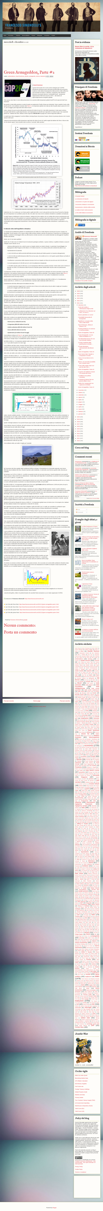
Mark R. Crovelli (91, 879)
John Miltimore (78, 831)
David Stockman (20, 76)
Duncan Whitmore (84, 743)
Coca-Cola (95, 713)
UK (78, 1004)
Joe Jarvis (83, 828)
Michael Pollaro (89, 898)
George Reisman (89, 773)
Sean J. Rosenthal (87, 967)
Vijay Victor (91, 1010)
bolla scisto (81, 691)
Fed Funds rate (79, 1086)
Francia (79, 761)
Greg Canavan (90, 785)
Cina (87, 710)
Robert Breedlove (94, 949)
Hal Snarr (87, 792)
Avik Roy (84, 675)
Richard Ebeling (81, 944)
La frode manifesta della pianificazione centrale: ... (85, 343)
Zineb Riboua (83, 1025)
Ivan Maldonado (92, 807)
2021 (78, 303)
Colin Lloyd (77, 715)
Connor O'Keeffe (79, 716)
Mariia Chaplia (87, 878)
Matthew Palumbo (93, 886)
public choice (91, 937)
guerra (87, 789)
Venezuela (78, 1007)
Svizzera (94, 986)
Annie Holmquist (84, 666)
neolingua (77, 908)
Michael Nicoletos (95, 897)
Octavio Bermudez (87, 916)
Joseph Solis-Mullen (88, 840)
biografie (81, 681)
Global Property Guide (81, 1092)
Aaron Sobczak (79, 649)
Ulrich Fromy (86, 1004)
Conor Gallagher (89, 716)
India (94, 800)
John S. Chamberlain (85, 834)
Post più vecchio (65, 701)
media (84, 888)
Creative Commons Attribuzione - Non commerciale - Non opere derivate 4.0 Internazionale (85, 1162)
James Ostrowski (93, 815)
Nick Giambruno (81, 910)
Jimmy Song (78, 826)
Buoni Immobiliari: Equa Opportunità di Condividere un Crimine (90, 562)
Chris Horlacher (91, 704)
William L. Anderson (85, 1021)
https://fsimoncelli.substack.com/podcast (86, 185)
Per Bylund (89, 926)
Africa (82, 651)
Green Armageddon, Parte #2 (86, 387)
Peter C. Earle (84, 928)
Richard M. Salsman (92, 944)
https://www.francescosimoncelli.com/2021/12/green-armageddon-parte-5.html (39, 612)
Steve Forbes (91, 982)
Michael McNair (88, 895)
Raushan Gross (85, 941)
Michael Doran (78, 892)
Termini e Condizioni (80, 1172)
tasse (87, 988)
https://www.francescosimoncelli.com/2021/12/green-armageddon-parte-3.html (39, 607)
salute (76, 962)
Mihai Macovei (81, 901)
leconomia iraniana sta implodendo (85, 468)
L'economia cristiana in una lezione (84, 204)
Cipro (76, 712)
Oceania (77, 916)
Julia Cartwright (85, 844)
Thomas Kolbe (87, 994)
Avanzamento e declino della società (85, 207)
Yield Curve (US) (79, 1111)
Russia (88, 959)
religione (94, 941)
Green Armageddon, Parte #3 (86, 369)
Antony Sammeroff (93, 669)
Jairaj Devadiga (84, 812)
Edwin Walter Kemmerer (91, 749)
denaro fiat (85, 734)
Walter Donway (86, 1015)
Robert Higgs (81, 950)
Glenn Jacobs (84, 780)
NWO (93, 915)
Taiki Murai (78, 988)
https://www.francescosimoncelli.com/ (34, 598)
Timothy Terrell (94, 997)
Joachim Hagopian (88, 826)
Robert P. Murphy (86, 952)
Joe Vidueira (92, 828)
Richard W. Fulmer (88, 945)
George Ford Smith (93, 772)
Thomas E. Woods (87, 993)
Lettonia (77, 862)
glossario (92, 780)
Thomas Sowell (83, 996)
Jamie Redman (90, 816)
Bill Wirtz (93, 680)
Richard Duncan (95, 942)
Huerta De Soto (91, 797)
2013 (78, 433)
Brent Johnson (90, 694)
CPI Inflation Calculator (81, 1081)
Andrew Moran (79, 665)
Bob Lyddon (90, 683)
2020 (78, 417)
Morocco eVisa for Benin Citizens (84, 483)
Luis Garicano (84, 870)
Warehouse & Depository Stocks (84, 1105)
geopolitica (82, 772)
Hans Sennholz (94, 792)
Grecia (81, 785)
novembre (81, 390)
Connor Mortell (94, 715)
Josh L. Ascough (87, 841)
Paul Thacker (92, 923)
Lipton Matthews (88, 864)
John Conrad (85, 829)
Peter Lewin (82, 929)
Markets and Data (80, 1094)
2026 (78, 291)
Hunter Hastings (78, 799)
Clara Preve (83, 712)
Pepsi (82, 926)
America (90, 659)
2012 (78, 436)
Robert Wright (94, 953)
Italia (83, 807)
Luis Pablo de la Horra (94, 870)
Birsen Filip (96, 681)
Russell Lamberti (79, 959)
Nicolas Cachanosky (82, 911)
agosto (80, 397)
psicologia (82, 937)
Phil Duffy (95, 932)
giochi (84, 778)
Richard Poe (78, 945)
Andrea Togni (89, 662)
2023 (78, 298)
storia (83, 985)
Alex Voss (90, 654)
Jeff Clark (82, 822)
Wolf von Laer (95, 1021)
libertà (91, 862)
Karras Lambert (83, 849)
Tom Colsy (77, 999)
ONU (86, 918)
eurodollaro (84, 756)
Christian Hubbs (84, 707)
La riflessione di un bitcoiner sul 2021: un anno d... (86, 311)
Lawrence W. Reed (86, 859)
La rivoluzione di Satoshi (81, 199)
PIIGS (88, 934)
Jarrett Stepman (85, 818)
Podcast (33, 35)
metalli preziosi (83, 891)
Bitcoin (79, 683)
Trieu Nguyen (94, 1001)
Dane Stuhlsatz (88, 720)
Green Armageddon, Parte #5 (86, 332)
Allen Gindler (95, 657)
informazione (90, 802)
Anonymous (78, 461)
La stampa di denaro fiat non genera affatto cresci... (86, 380)
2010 (78, 440)
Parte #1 (29, 106)
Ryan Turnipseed (94, 961)
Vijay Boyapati (87, 1009)
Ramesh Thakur (88, 939)
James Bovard (78, 813)
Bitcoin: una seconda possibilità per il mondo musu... (86, 362)
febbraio (80, 411)
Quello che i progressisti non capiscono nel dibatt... (86, 384)
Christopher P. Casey (80, 709)
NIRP (78, 914)
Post (78, 509)
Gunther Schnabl (95, 790)
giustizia (91, 778)
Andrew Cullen (84, 663)
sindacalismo (95, 972)
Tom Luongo (85, 999)
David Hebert (90, 727)
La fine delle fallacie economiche (84, 212)
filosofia (79, 759)
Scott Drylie (77, 965)
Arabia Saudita (79, 670)
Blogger (54, 1207)
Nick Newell (96, 910)
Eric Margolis (96, 751)
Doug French (86, 740)
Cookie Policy (78, 1169)
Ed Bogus (77, 747)
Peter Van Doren (91, 931)
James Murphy (83, 815)
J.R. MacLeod (86, 809)
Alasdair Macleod (93, 651)
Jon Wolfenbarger (93, 837)
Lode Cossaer (96, 866)
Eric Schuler (86, 753)
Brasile (94, 693)
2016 (78, 426)
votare (94, 1013)
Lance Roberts (88, 856)
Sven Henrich (78, 986)
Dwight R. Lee (93, 743)
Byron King (94, 698)
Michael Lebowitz (93, 894)
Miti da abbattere (25, 35)
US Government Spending (82, 1103)
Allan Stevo (86, 657)
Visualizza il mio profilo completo (84, 280)
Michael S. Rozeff (88, 900)
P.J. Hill (92, 918)
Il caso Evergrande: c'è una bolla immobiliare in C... (85, 335)
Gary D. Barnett (95, 768)
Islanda (77, 807)
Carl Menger (92, 700)
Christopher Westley (92, 709)
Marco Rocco (85, 876)
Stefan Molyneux (85, 979)
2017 (78, 424)
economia (88, 745)
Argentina (89, 670)
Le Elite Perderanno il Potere (89, 526)
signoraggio (93, 971)
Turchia (84, 1002)
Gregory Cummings (85, 787)
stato (97, 976)
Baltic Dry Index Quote (81, 1075)
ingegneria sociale (81, 806)
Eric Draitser (82, 751)
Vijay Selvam (83, 1010)
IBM (94, 799)
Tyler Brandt (92, 1002)
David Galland (96, 725)
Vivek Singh (91, 1012)
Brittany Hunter (81, 697)
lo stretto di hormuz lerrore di (86, 491)
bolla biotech (89, 685)
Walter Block (78, 1015)
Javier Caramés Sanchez (89, 820)
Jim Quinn (88, 825)
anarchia (96, 660)
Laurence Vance (88, 858)
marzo (80, 409)
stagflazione (88, 976)
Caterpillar (96, 701)
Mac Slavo (86, 872)
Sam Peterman (85, 962)
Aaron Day (77, 648)
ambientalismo (11, 76)
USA (92, 1004)
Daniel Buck (96, 720)
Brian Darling (84, 696)
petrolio (26, 76)
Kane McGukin (93, 845)
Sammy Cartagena (95, 962)
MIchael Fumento (83, 894)
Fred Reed (83, 765)
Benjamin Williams (81, 678)
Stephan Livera (80, 980)
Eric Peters (79, 753)
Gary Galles (80, 770)
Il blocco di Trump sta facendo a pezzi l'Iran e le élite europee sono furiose (90, 538)
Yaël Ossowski (88, 1022)
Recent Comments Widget (94, 498)
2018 (78, 421)
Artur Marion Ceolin (85, 673)
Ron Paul (77, 956)
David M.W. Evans (80, 730)
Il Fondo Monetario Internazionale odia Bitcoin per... (86, 348)
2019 (78, 419)
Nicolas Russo (93, 911)
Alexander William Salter (87, 656)
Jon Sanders (84, 837)
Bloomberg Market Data (81, 1078)
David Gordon (80, 727)
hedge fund (83, 795)
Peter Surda (82, 931)
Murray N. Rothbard (83, 906)
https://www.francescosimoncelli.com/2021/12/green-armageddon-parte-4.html (39, 609)
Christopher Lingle (94, 707)
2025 (78, 293)
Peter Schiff (89, 929)
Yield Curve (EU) (79, 1108)
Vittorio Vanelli (83, 1012)
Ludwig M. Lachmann (86, 869)
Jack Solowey (94, 809)
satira (86, 964)
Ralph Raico (80, 939)
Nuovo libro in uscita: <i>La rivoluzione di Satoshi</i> (84, 47)
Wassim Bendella (90, 1016)
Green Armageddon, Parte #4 (86, 351)
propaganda (32, 76)
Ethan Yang (89, 754)
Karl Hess (87, 847)
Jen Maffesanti (96, 823)
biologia (88, 681)
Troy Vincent (78, 1002)
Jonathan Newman (79, 838)
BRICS (97, 696)
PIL (95, 934)
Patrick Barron (83, 919)
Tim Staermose (85, 997)
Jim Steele (95, 825)
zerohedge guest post (93, 1024)
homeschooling (79, 797)
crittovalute (96, 718)
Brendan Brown (79, 694)
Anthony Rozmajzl (94, 666)
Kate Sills (92, 849)
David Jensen (85, 728)
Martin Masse (96, 882)
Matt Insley (95, 885)
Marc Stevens (87, 875)
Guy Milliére (80, 792)
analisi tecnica (85, 660)
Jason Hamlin (94, 818)
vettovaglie (88, 1007)
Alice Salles (79, 657)
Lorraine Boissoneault (90, 867)
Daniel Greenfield (95, 721)
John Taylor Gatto (79, 835)
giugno (80, 402)
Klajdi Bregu (94, 853)
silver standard (78, 972)
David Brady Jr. (87, 725)
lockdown (85, 866)
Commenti (79, 512)
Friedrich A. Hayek (91, 767)
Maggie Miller (94, 872)
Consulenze (46, 35)
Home (5, 35)
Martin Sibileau (80, 883)
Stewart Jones (91, 983)
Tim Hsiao (77, 997)
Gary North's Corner (92, 770)
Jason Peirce (96, 819)
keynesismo (85, 852)
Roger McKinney (93, 955)
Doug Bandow (78, 740)
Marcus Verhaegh (94, 876)
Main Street (79, 873)
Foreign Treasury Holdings (82, 1089)
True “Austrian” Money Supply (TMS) (85, 1100)
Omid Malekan (80, 918)
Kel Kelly (84, 850)
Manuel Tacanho (78, 875)
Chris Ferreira (83, 704)
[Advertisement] (37, 57)
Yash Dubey (96, 1022)
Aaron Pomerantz (86, 648)
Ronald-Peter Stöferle (89, 956)
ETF (82, 754)
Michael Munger (85, 897)
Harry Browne (92, 793)
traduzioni (42, 76)
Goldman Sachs (89, 782)
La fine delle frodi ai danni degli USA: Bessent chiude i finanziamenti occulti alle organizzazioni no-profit (90, 608)
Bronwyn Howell (91, 697)
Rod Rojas (85, 955)
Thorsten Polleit (92, 996)
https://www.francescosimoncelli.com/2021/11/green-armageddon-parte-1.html (39, 604)
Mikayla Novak (92, 901)
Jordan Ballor (88, 838)
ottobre (80, 392)
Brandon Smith (86, 693)
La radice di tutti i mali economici (84, 210)
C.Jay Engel (77, 700)
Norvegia (86, 914)
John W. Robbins (91, 835)
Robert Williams (85, 953)
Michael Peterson (80, 898)
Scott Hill (85, 965)
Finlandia (88, 759)
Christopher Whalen (79, 710)
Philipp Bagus (79, 934)
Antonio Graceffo (79, 668)
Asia (76, 675)
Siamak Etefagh (84, 971)
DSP (76, 743)
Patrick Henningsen (82, 920)
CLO (88, 713)
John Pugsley (92, 832)
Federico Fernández (85, 758)
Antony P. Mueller (80, 669)
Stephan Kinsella (95, 979)
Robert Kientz (90, 950)
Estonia (77, 754)
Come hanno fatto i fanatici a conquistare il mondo (86, 354)
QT (98, 937)
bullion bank (84, 698)
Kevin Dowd (91, 850)
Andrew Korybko (93, 663)
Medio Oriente (95, 888)
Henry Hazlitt (80, 796)
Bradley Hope (90, 691)
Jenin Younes (80, 825)
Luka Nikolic (79, 872)
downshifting (80, 742)
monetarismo (83, 904)
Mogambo (89, 903)
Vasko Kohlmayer (94, 1006)
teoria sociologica (91, 990)
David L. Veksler (93, 728)
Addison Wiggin (89, 649)
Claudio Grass (80, 713)
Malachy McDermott (92, 873)
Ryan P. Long (85, 961)
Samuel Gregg (80, 964)
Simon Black (87, 972)
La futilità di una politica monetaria (84, 376)
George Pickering (79, 773)
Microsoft (97, 900)
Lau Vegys (96, 856)
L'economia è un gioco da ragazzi (84, 201)
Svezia (87, 986)
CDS (78, 703)
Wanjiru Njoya (95, 1015)
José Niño (95, 838)
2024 (78, 296)
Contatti (53, 35)
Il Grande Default (79, 196)
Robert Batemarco (90, 947)
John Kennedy (94, 829)
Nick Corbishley (95, 908)
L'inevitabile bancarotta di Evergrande (85, 318)
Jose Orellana (78, 840)
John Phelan (84, 832)
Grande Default (94, 784)
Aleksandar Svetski (84, 653)
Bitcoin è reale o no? (87, 619)
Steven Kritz (83, 983)
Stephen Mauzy (83, 982)
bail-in (90, 675)
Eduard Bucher (78, 749)
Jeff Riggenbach (95, 822)
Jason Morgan (88, 819)
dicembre (81, 305)
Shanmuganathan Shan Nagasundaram (84, 969)
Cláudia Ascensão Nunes (93, 712)
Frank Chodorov (89, 761)
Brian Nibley (91, 696)
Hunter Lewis (87, 799)
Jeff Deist (88, 822)
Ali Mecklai (96, 656)
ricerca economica (81, 942)
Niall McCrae (87, 908)
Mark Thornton (87, 880)
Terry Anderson (88, 991)
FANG (76, 758)
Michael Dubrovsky (88, 892)
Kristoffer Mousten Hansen (92, 855)
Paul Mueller (84, 923)
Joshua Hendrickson (87, 843)
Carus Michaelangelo (87, 701)
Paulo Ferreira (83, 925)
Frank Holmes (89, 762)
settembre (81, 395)
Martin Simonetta (90, 883)
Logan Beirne (80, 867)
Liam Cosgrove (83, 862)
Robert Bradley (84, 949)
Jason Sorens (80, 820)
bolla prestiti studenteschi (92, 690)
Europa (92, 756)
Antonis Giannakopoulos (91, 668)
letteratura (91, 861)
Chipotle (92, 703)
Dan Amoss (80, 720)
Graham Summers (83, 784)
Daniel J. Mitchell (81, 723)
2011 (78, 438)
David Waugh (82, 732)
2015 (78, 428)
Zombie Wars (79, 1027)
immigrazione (84, 800)
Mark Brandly (95, 878)
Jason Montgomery (79, 819)
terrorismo (78, 991)
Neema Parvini (93, 907)
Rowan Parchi (85, 958)
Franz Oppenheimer (89, 764)
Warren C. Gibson (79, 1016)
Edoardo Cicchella (85, 747)
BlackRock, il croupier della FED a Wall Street (85, 321)
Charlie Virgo (85, 703)
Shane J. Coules (91, 968)
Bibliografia (39, 35)
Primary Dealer (79, 1097)
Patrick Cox (91, 919)
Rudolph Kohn (94, 958)
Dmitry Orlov (82, 739)
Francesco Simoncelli (90, 236)
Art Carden (83, 672)
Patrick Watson (92, 920)
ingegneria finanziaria (83, 804)
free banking (92, 765)
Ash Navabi (95, 673)
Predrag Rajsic (78, 936)
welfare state (85, 1018)
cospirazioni (85, 718)
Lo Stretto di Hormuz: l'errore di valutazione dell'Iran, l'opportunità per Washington (90, 595)
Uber (98, 1002)
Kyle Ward (80, 856)
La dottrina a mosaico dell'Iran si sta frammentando (90, 630)
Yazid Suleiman (80, 1024)
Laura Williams (80, 858)
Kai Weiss (77, 845)
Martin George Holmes (86, 882)
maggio (80, 404)
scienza (38, 76)
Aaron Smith (94, 648)
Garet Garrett (86, 768)
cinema (95, 710)
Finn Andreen (96, 759)
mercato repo (95, 889)
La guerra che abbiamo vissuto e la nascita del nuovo (86, 372)
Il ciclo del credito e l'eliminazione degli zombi (85, 307)
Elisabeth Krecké (79, 750)
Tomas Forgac (94, 999)
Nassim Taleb (84, 907)
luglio (80, 399)
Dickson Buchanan (88, 735)
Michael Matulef (78, 895)
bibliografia (91, 678)
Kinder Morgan (85, 853)
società (88, 974)
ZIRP (92, 1025)
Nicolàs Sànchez (79, 913)
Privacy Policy (79, 1166)
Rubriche (18, 35)
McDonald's (77, 888)
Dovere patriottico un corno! (85, 314)
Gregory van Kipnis (95, 787)
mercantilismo (82, 889)
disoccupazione (94, 737)
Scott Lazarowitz (93, 965)
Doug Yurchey (96, 740)
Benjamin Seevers (95, 676)
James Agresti (94, 812)
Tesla (96, 991)
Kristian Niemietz (79, 855)
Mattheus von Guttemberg (81, 886)
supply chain (92, 985)
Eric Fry (89, 751)
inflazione (78, 802)
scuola (77, 967)
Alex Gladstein (95, 653)
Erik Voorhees (94, 753)
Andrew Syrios (89, 665)
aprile (80, 406)
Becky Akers (86, 676)
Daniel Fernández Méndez (83, 721)
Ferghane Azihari (95, 758)
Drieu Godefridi (88, 742)
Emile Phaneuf (88, 750)
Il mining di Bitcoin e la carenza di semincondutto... (86, 329)
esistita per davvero (80, 107)
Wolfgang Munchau (79, 1022)
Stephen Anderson (89, 980)
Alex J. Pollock (81, 654)
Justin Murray (94, 844)
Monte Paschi (95, 904)
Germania (96, 775)
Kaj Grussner (85, 845)
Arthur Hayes (91, 672)
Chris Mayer (85, 706)
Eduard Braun (94, 747)
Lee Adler (94, 859)
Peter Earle (91, 928)
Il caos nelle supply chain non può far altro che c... (86, 366)
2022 (78, 300)
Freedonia (78, 767)
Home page (36, 701)
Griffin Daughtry (80, 788)
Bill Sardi (86, 680)
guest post (84, 790)
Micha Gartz (95, 891)
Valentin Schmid (84, 1006)
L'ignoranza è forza (87, 584)
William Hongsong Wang (87, 1019)
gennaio (80, 414)
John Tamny (94, 834)
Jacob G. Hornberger (87, 810)
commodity (85, 715)
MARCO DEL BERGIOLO (82, 475)
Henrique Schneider (94, 795)
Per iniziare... (11, 35)
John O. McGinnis (89, 831)
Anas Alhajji (81, 662)
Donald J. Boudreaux (92, 739)
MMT (81, 903)
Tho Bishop (77, 993)
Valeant (76, 1006)
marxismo (86, 885)
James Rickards (79, 816)
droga (95, 742)
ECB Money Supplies (81, 1083)
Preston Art (86, 936)
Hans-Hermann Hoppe (80, 793)
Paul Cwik (88, 922)
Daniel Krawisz (79, 724)
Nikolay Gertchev (88, 913)
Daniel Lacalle (89, 724)
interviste (94, 806)
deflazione (89, 732)
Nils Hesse (96, 913)
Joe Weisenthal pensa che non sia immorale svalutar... (86, 339)
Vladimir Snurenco (86, 1013)
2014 (78, 431)
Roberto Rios (78, 955)
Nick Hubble (89, 910)
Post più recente (9, 701)
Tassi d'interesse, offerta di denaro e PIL (85, 325)
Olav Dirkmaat (96, 916)
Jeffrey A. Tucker (82, 823)
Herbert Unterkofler (92, 796)
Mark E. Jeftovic (79, 879)
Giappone (84, 777)
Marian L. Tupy (78, 878)
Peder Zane (91, 925)
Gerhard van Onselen (85, 775)
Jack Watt (77, 810)
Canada (84, 700)
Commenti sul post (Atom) (39, 706)
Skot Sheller (80, 974)
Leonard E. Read (80, 861)
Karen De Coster (79, 847)
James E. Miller (88, 813)
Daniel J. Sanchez (92, 723)
